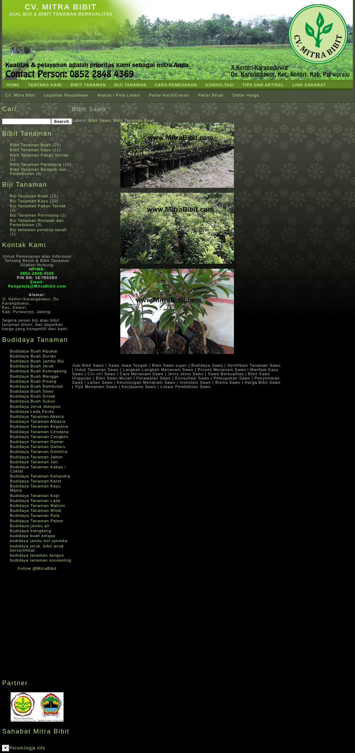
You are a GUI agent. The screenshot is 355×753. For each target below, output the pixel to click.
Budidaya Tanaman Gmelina (38, 451)
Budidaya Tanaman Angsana (39, 426)
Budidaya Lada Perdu (32, 411)
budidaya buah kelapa (32, 536)
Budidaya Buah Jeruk (32, 366)
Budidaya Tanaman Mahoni (37, 505)
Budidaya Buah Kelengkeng (38, 371)
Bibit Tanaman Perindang (36, 164)
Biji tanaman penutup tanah (38, 230)
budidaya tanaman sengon (37, 555)
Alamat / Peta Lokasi (118, 95)
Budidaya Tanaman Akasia (37, 416)
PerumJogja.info (27, 748)
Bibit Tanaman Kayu (30, 150)
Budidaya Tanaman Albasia (38, 421)
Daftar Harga (246, 95)
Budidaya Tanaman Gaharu (38, 446)
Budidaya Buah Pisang (33, 381)
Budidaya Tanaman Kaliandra (40, 476)
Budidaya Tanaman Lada (35, 500)
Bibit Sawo (89, 109)
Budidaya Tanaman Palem (36, 521)
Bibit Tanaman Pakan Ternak (39, 155)
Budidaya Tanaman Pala (35, 515)
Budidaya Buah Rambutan (36, 386)
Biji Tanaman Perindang (34, 215)
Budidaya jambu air (30, 526)
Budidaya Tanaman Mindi (35, 510)
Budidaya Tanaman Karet (35, 481)
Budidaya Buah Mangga (34, 376)
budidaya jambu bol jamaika (38, 541)
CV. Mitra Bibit (60, 6)
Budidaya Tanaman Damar (37, 442)
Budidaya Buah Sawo (32, 391)
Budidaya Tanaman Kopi (35, 495)
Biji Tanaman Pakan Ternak (38, 206)
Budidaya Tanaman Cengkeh (39, 437)
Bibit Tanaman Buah (30, 145)
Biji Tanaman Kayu (29, 201)
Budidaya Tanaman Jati (34, 462)
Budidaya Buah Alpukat (34, 351)
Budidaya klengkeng (30, 531)
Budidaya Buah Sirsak (32, 396)
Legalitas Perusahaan (66, 95)
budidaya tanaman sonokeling (40, 560)
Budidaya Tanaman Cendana (39, 432)
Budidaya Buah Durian (33, 356)
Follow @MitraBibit (37, 568)
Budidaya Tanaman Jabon (36, 457)
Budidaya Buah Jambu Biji (37, 361)
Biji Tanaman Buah (29, 196)
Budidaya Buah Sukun (32, 401)
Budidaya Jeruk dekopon (35, 406)
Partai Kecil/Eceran (169, 95)
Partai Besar (211, 95)
